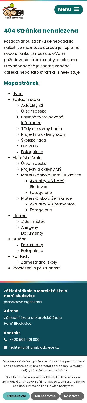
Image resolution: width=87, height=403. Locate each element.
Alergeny (29, 227)
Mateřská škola (27, 157)
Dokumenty (32, 233)
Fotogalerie (32, 151)
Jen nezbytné (45, 396)
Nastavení (72, 396)
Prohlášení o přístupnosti (37, 268)
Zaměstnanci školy (39, 262)
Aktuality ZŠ (32, 105)
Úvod (18, 93)
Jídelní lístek (33, 221)
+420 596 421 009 (24, 339)
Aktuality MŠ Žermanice (52, 204)
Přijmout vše (16, 396)
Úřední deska (34, 111)
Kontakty (21, 256)
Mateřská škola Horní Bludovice (51, 175)
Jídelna (20, 215)
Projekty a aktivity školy (43, 134)
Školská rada (33, 140)
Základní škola (26, 99)
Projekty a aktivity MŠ (41, 169)
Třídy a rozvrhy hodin (41, 128)
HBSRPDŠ (29, 146)
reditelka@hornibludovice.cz (34, 347)
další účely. (60, 370)
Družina (20, 239)
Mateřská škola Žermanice (46, 198)
